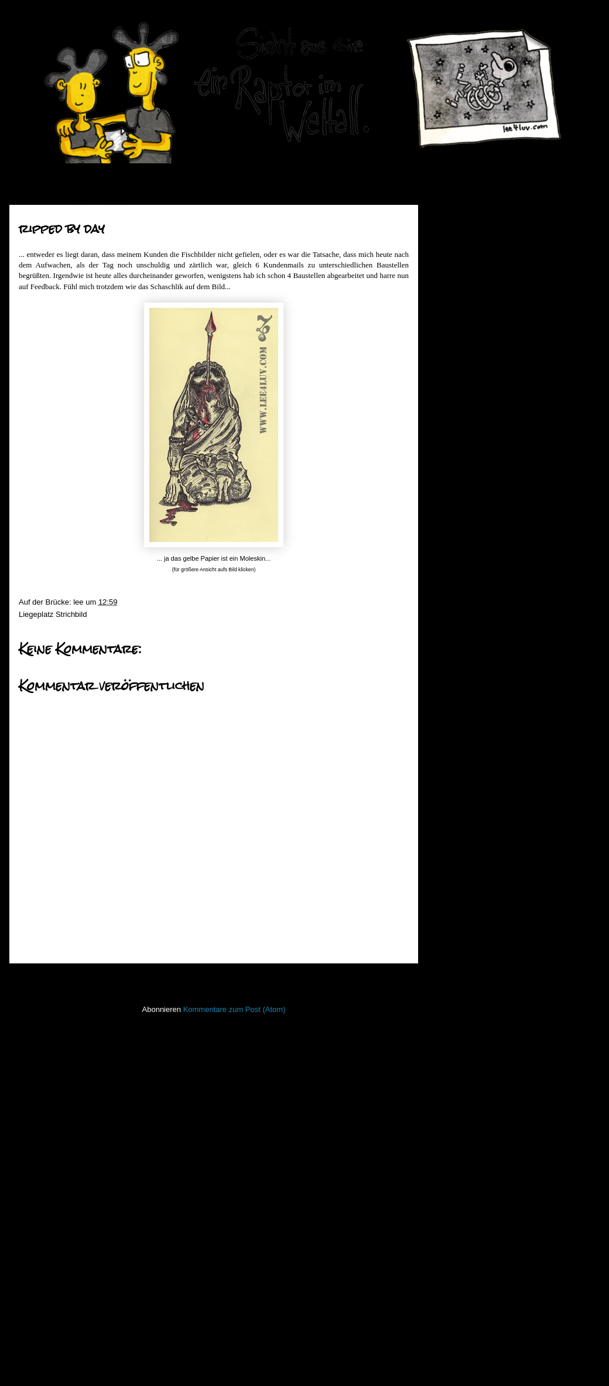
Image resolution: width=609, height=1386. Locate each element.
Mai (466, 482)
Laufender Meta (464, 1046)
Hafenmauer (458, 977)
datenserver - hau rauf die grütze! (512, 509)
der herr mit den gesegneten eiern (513, 819)
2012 (458, 335)
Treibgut (451, 1237)
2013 (458, 320)
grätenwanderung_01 (492, 789)
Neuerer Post (46, 979)
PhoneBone (457, 1133)
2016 (458, 276)
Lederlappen (458, 1063)
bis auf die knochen (489, 735)
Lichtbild (451, 1081)
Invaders (452, 1012)
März (468, 837)
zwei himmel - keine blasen (502, 524)
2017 (458, 261)
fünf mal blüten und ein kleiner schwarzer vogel (506, 612)
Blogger (333, 1362)
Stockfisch (454, 1202)
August (471, 437)
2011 (458, 350)
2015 (458, 291)
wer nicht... (474, 661)
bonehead (473, 631)
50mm (448, 908)
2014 (458, 305)
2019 (458, 231)
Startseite (216, 979)
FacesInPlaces (462, 942)
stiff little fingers (463, 1185)
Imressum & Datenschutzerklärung (495, 1286)
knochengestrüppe (487, 720)
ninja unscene (460, 1099)
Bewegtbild (456, 925)
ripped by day (479, 676)
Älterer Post (385, 979)
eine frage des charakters (499, 554)
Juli (465, 452)
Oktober (473, 407)
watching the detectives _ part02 (510, 593)
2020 (458, 216)
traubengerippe (481, 706)
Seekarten (454, 1168)
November (477, 393)
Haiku (447, 994)
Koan (446, 1029)
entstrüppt (473, 691)
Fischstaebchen (464, 960)
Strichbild (71, 614)
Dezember (477, 378)
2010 (458, 365)
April (467, 496)
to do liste (472, 804)
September (478, 422)
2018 (458, 246)
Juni (466, 467)
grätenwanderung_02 (492, 750)
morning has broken (490, 646)
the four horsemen (487, 539)
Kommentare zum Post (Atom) (234, 1009)
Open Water (457, 1115)
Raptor (448, 1150)
